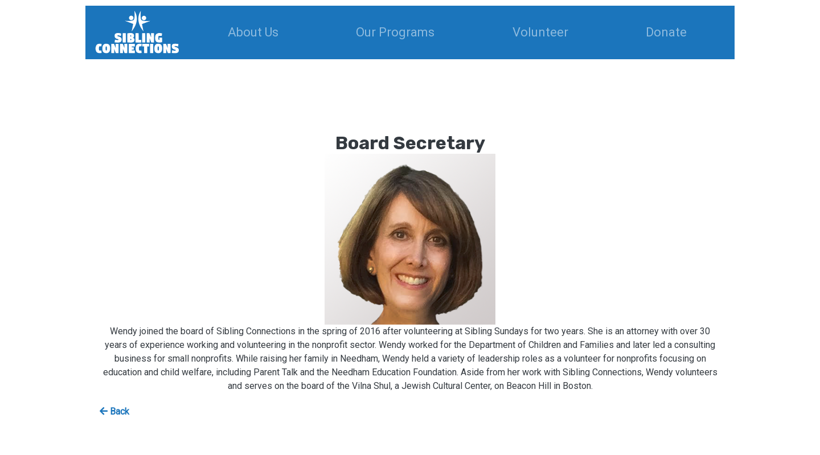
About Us (253, 32)
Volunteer (540, 32)
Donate (666, 32)
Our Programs (395, 32)
